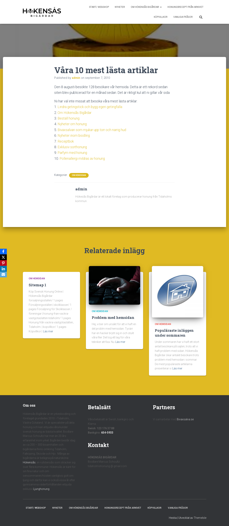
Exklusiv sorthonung (72, 147)
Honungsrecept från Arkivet (185, 7)
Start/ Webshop (99, 7)
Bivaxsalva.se (185, 418)
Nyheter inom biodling (74, 135)
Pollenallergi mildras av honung (83, 158)
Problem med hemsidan (113, 317)
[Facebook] (3, 251)
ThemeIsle (200, 517)
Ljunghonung (41, 488)
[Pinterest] (3, 263)
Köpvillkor (161, 17)
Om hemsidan (79, 175)
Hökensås (29, 461)
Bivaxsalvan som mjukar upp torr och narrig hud (93, 130)
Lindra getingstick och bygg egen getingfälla (91, 107)
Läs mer (48, 330)
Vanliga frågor (183, 17)
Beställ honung (69, 118)
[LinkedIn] (3, 269)
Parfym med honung (73, 152)
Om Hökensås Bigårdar (146, 7)
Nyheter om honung (72, 124)
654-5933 (107, 432)
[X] (3, 257)
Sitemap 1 (37, 284)
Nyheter (120, 7)
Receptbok (66, 141)
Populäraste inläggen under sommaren (174, 332)
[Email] (3, 275)
